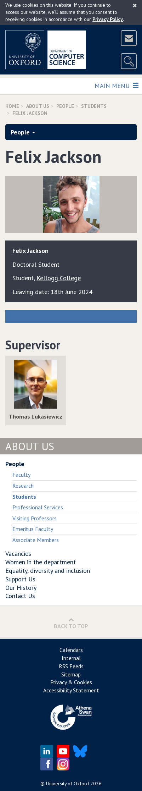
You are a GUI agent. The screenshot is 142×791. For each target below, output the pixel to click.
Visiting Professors (34, 518)
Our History (20, 587)
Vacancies (18, 553)
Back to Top (71, 623)
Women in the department (40, 562)
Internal (71, 658)
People (65, 106)
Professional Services (37, 507)
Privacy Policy (107, 19)
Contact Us (20, 596)
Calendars (71, 649)
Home (12, 106)
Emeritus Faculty (32, 528)
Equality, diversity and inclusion (47, 570)
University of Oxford (67, 783)
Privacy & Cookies (71, 682)
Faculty (21, 474)
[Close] (134, 5)
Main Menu (116, 85)
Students (94, 106)
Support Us (20, 579)
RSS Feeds (71, 666)
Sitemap (71, 674)
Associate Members (35, 539)
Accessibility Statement (71, 690)
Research (23, 485)
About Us (37, 106)
